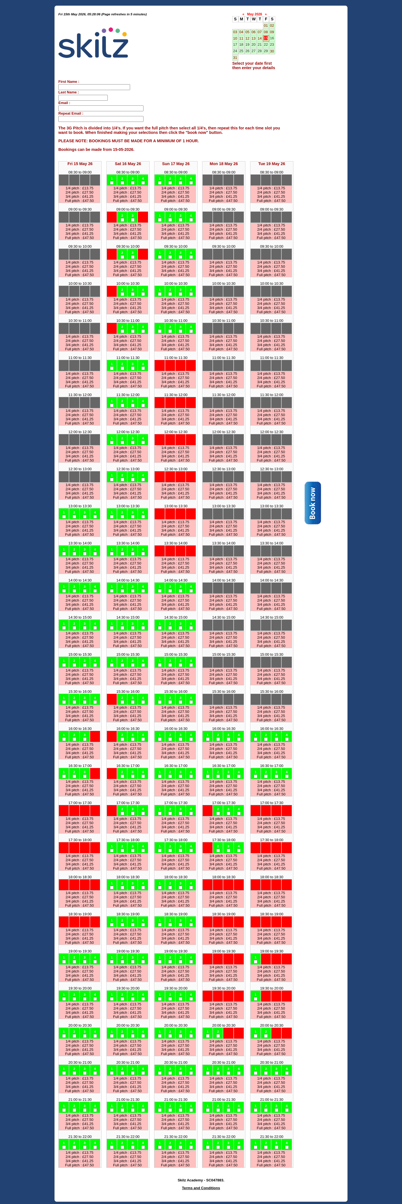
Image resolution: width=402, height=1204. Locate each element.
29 (266, 51)
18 (241, 44)
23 (272, 44)
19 (247, 44)
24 (235, 51)
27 (253, 51)
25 (241, 51)
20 (253, 44)
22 (266, 44)
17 (235, 44)
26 (247, 51)
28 (260, 51)
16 (272, 38)
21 (260, 44)
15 (266, 38)
